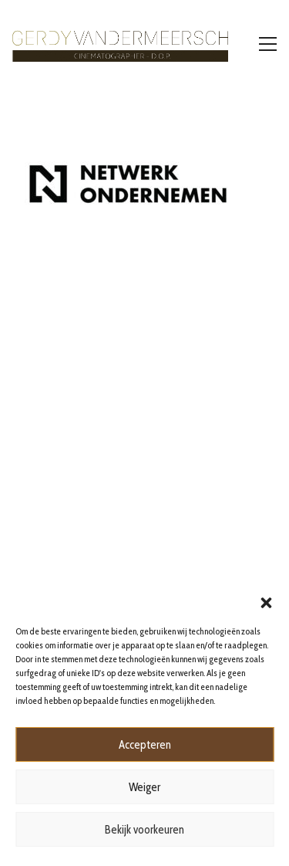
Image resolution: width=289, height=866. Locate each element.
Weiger (144, 787)
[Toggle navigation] (268, 44)
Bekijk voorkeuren (144, 830)
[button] (266, 601)
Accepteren (145, 745)
